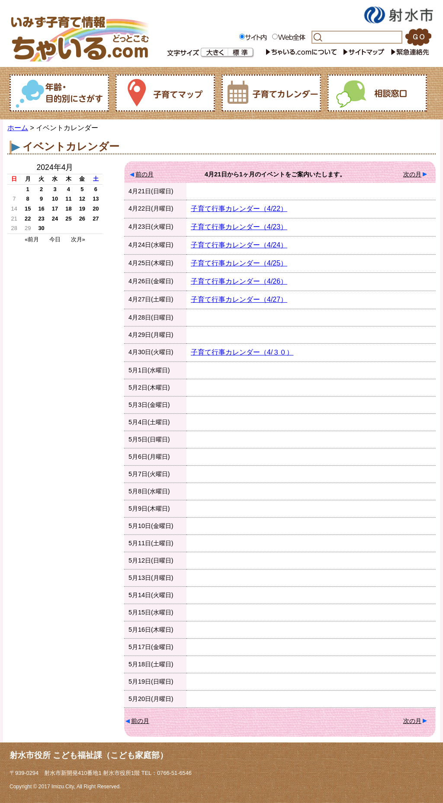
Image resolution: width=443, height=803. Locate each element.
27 (96, 218)
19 (82, 208)
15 (28, 208)
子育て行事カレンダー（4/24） (239, 245)
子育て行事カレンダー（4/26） (239, 281)
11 (68, 198)
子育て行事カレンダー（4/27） (239, 299)
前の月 (144, 174)
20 (96, 208)
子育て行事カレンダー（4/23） (239, 226)
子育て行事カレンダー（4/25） (239, 263)
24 (55, 218)
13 (96, 198)
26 (82, 218)
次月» (78, 239)
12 (82, 198)
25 (68, 218)
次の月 (412, 174)
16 (41, 208)
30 (41, 228)
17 (55, 208)
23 (41, 218)
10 (55, 198)
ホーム (17, 127)
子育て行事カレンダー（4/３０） (242, 352)
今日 (55, 239)
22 (28, 218)
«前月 (32, 239)
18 (68, 208)
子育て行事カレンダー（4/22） (239, 208)
